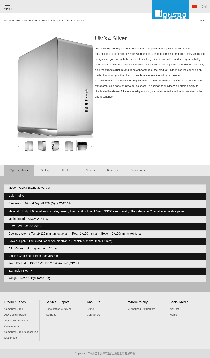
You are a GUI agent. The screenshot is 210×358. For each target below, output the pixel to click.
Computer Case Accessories (21, 332)
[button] (8, 6)
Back (203, 20)
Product (29, 20)
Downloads (138, 170)
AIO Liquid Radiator (15, 314)
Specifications (19, 170)
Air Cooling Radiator (16, 320)
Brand (90, 308)
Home (20, 20)
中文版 (199, 6)
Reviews (112, 170)
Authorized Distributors (141, 308)
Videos (90, 170)
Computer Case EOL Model (67, 20)
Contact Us (93, 314)
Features (67, 170)
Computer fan (12, 326)
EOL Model (42, 20)
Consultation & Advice (58, 308)
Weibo (173, 314)
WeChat (174, 308)
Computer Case (13, 308)
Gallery (45, 170)
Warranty (51, 314)
